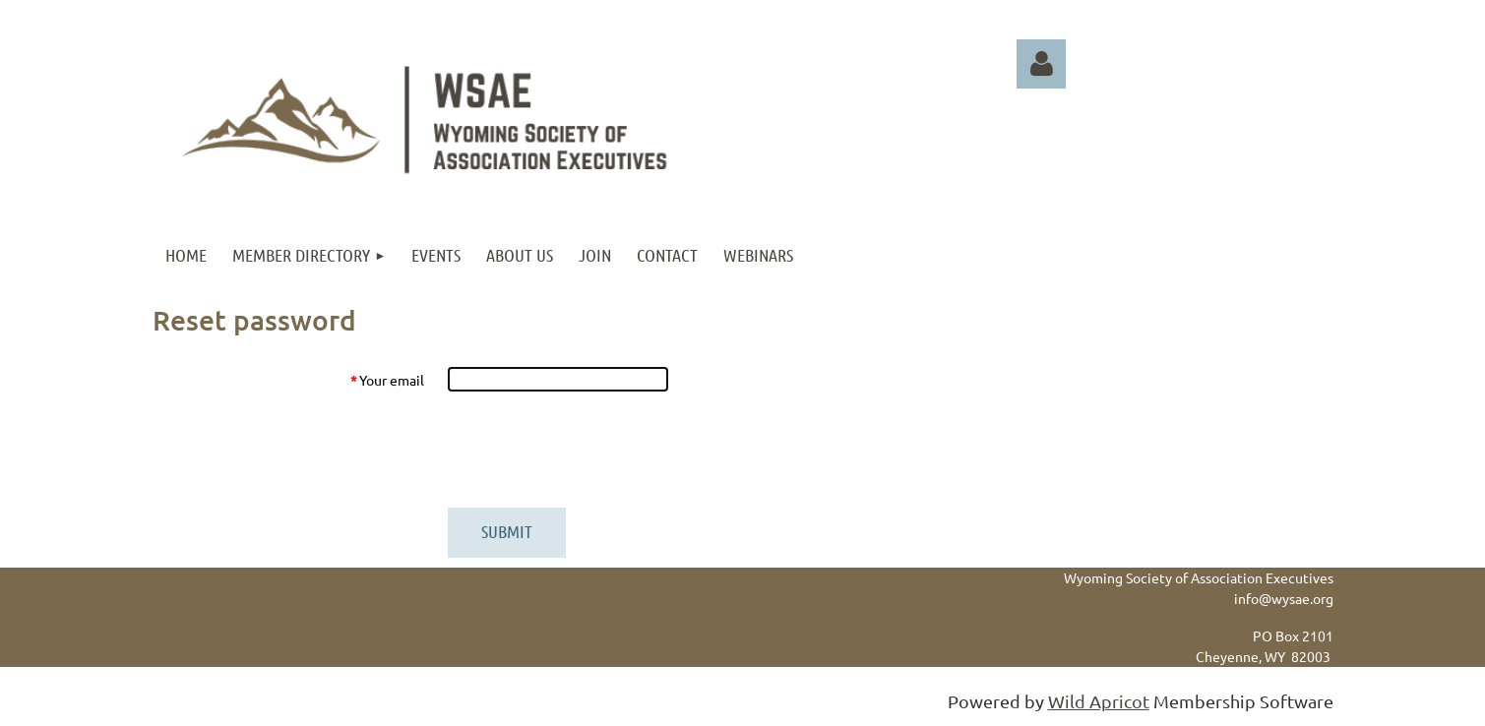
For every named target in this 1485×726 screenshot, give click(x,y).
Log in (1041, 64)
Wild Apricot (1098, 701)
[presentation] (597, 449)
